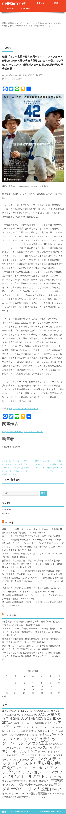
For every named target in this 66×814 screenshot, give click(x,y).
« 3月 (4, 696)
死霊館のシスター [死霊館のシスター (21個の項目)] (49, 793)
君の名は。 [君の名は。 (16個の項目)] (24, 781)
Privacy (10, 8)
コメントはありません (13, 78)
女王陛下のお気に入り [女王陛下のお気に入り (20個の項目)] (40, 780)
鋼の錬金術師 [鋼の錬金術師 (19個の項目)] (14, 797)
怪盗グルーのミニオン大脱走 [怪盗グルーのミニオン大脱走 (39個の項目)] (32, 786)
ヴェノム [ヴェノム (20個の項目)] (6, 780)
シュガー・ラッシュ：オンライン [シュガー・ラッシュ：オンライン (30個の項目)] (32, 736)
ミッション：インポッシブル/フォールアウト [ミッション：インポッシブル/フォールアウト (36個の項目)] (32, 774)
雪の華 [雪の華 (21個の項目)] (24, 797)
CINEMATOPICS (14, 3)
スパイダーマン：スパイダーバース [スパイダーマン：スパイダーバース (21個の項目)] (23, 747)
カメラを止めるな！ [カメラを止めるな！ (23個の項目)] (38, 730)
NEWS (7, 47)
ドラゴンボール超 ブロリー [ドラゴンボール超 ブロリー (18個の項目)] (42, 755)
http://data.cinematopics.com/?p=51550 (22, 431)
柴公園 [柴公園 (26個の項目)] (35, 793)
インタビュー (40, 2)
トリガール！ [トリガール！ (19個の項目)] (23, 755)
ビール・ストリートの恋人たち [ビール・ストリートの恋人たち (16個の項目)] (18, 760)
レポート (9, 522)
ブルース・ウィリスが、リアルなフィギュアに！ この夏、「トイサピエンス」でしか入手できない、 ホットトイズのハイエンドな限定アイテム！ (15, 468)
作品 (56, 2)
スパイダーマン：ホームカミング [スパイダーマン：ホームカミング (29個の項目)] (31, 749)
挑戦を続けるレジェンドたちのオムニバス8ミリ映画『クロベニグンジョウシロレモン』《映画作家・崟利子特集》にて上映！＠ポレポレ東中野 (32, 546)
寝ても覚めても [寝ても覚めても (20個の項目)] (45, 785)
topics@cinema (10, 75)
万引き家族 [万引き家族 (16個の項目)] (16, 781)
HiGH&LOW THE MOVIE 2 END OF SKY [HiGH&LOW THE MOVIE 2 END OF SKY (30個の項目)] (32, 720)
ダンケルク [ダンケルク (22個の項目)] (44, 751)
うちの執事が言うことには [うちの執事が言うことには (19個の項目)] (45, 722)
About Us (25, 8)
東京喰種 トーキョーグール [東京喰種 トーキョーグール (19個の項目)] (18, 793)
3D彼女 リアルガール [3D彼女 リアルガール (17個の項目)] (10, 711)
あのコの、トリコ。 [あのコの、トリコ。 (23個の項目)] (20, 722)
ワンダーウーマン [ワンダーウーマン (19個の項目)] (53, 776)
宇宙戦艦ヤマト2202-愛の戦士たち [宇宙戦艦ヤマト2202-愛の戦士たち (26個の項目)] (32, 782)
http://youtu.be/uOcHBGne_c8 (23, 408)
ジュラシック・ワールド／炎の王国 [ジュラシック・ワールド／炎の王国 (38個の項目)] (29, 741)
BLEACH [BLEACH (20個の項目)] (30, 714)
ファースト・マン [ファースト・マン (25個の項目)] (27, 768)
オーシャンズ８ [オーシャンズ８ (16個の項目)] (19, 731)
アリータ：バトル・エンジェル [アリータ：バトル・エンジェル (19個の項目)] (31, 727)
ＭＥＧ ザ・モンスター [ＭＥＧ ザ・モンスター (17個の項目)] (38, 797)
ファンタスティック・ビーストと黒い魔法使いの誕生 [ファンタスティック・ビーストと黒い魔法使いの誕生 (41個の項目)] (32, 763)
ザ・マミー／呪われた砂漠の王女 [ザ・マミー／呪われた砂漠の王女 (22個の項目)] (23, 734)
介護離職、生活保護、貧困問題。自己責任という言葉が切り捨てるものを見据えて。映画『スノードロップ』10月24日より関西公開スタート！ (32, 564)
